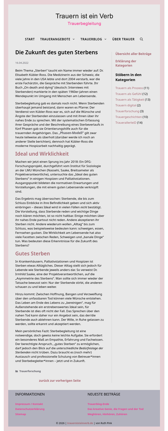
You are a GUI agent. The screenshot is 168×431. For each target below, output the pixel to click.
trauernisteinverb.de (80, 423)
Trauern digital (126, 105)
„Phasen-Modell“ (71, 133)
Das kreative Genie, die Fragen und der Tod (116, 409)
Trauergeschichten (129, 117)
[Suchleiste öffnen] (141, 39)
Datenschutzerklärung (30, 409)
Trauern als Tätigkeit (130, 99)
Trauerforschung (30, 371)
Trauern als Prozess (129, 88)
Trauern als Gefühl (129, 94)
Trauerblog (95, 39)
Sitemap (20, 414)
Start (30, 39)
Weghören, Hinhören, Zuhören (107, 414)
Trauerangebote (59, 39)
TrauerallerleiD (126, 122)
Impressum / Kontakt (29, 404)
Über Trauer (123, 39)
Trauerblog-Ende (98, 404)
